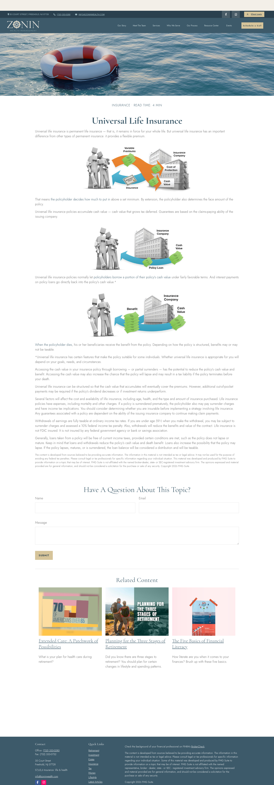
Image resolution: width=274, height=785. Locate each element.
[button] (122, 15)
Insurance (93, 753)
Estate (91, 748)
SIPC (230, 781)
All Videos (93, 775)
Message (41, 512)
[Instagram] (43, 771)
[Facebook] (226, 3)
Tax (89, 757)
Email (142, 487)
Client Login (254, 3)
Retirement (93, 740)
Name (39, 487)
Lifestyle (92, 766)
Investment (93, 744)
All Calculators (95, 780)
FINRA (223, 781)
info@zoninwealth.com (90, 4)
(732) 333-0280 (61, 4)
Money (91, 762)
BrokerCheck (198, 736)
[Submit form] (44, 544)
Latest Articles (95, 771)
